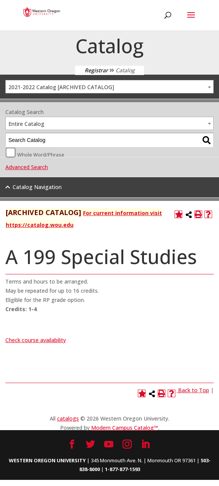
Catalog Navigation (37, 187)
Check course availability (35, 340)
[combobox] (109, 86)
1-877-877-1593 (122, 469)
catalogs (68, 418)
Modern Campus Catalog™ (124, 427)
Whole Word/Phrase (40, 154)
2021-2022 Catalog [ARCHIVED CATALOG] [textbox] (61, 87)
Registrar (96, 70)
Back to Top (193, 390)
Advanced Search (26, 167)
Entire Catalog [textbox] (26, 123)
